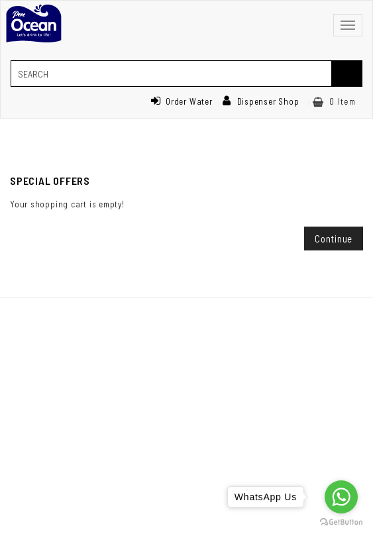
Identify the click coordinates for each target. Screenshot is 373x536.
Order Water (181, 101)
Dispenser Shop (261, 101)
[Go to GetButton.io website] (341, 522)
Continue (333, 238)
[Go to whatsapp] (341, 496)
